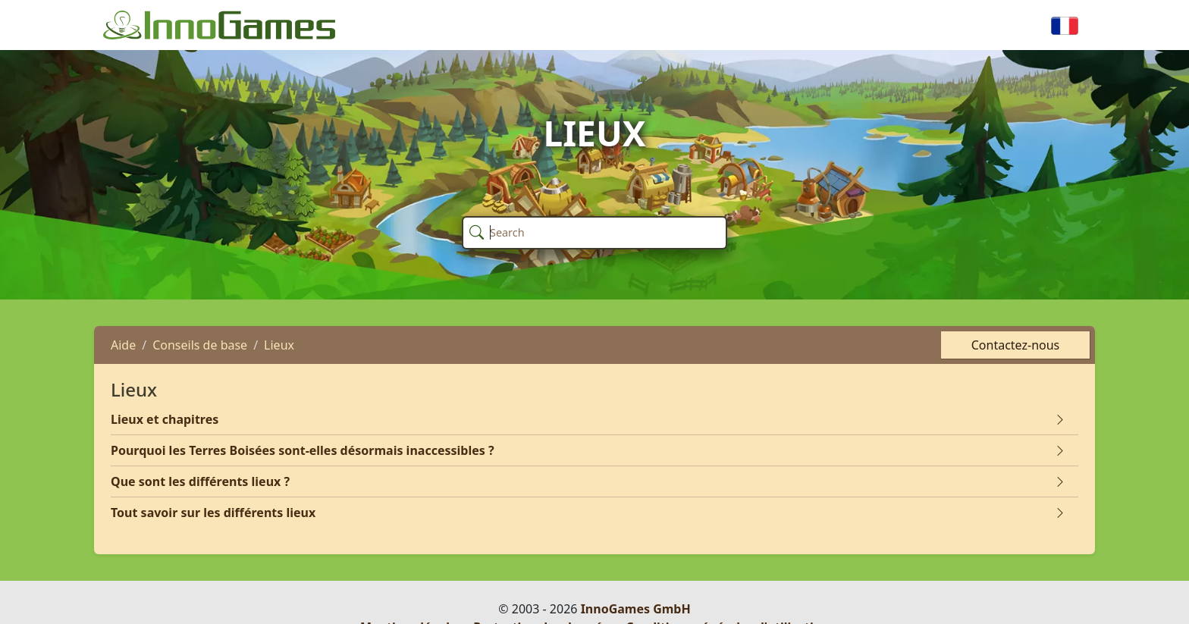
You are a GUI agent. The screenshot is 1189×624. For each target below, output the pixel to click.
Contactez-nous (1015, 345)
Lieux (279, 345)
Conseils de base (199, 345)
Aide (123, 345)
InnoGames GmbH (636, 608)
